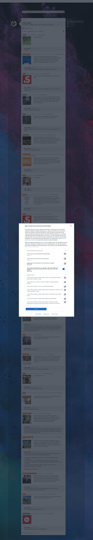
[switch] (64, 254)
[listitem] (46, 250)
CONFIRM (36, 309)
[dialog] (46, 270)
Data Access (46, 314)
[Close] (71, 226)
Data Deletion (38, 314)
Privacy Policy (54, 314)
